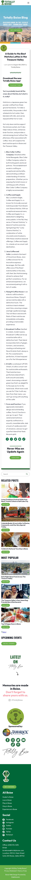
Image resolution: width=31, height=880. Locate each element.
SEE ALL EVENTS (8, 644)
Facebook (8, 819)
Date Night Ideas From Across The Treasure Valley (13, 577)
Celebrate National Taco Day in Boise (14, 549)
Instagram (8, 822)
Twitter (6, 825)
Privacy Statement (10, 871)
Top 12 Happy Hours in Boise (11, 624)
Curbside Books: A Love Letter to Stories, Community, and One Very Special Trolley (15, 525)
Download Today (20, 24)
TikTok (6, 832)
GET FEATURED (15, 30)
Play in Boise (7, 803)
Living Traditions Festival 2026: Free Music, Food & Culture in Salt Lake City (14, 500)
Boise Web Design (11, 875)
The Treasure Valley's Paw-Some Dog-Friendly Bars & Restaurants (14, 601)
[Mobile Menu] (28, 2)
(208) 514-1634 (13, 845)
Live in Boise (7, 800)
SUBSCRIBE (15, 458)
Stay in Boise (7, 806)
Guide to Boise (7, 797)
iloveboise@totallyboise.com (13, 850)
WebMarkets (15, 877)
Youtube (7, 829)
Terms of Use (22, 871)
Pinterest (7, 835)
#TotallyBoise (15, 700)
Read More (5, 504)
